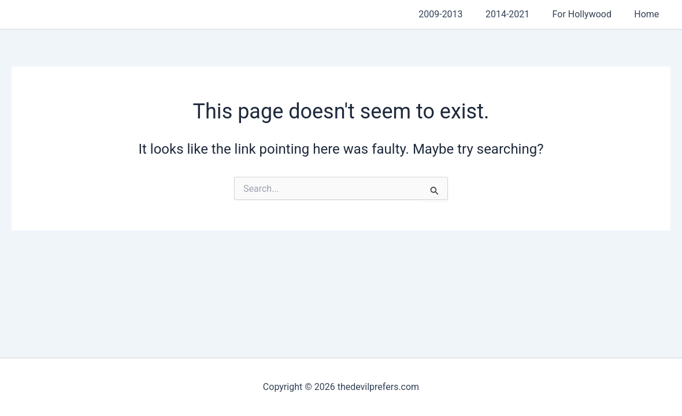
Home (648, 14)
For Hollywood (588, 14)
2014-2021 (518, 14)
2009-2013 (455, 14)
